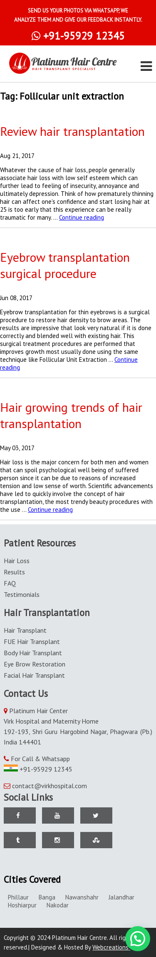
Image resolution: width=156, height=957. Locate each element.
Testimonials (22, 594)
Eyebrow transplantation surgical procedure (65, 265)
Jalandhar (121, 897)
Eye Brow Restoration (34, 664)
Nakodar (58, 905)
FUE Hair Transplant (32, 641)
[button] (137, 938)
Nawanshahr (82, 897)
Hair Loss (17, 560)
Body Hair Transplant (33, 653)
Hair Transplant (25, 630)
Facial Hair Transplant (34, 675)
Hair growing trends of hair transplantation (71, 415)
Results (14, 572)
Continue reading (81, 217)
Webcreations (114, 947)
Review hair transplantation (72, 131)
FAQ (10, 583)
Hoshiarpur (22, 905)
